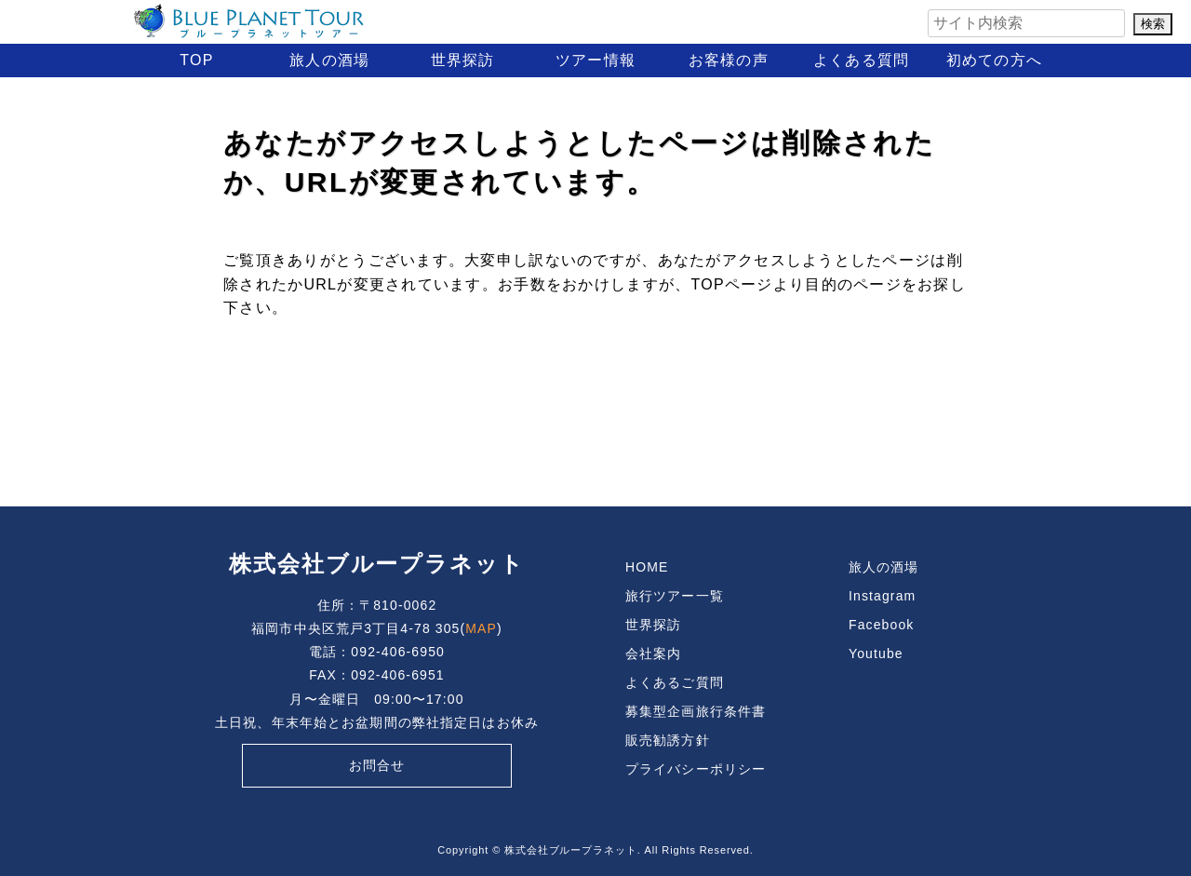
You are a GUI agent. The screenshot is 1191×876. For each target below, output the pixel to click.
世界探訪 (463, 60)
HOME (646, 566)
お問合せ (377, 765)
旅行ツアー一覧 (674, 595)
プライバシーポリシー (695, 768)
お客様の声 (729, 60)
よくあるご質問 (674, 682)
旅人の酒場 (329, 60)
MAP (481, 628)
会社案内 (653, 653)
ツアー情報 (595, 60)
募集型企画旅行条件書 (695, 711)
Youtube (876, 653)
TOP (196, 60)
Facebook (881, 624)
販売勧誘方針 (667, 740)
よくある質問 (861, 60)
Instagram (882, 595)
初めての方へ (994, 60)
